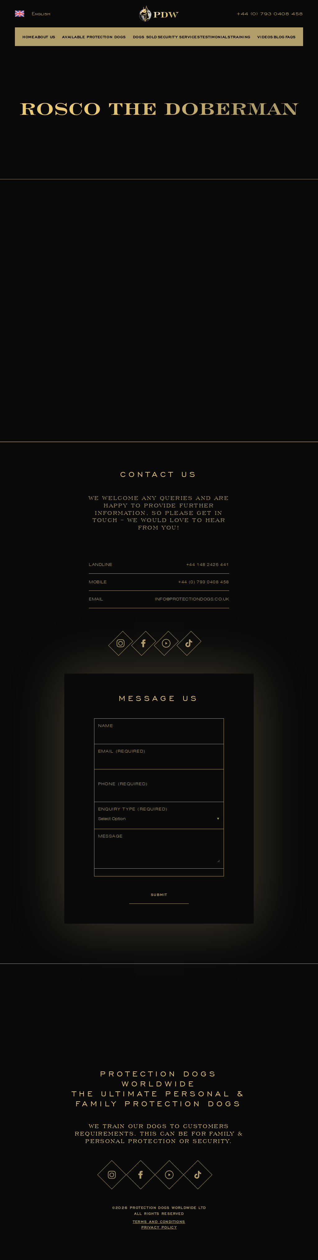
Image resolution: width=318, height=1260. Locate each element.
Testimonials (215, 37)
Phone (123, 783)
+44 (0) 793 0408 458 (270, 14)
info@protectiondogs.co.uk (192, 599)
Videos (265, 37)
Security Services (179, 37)
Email (122, 751)
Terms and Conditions (159, 1221)
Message (110, 836)
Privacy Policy (159, 1227)
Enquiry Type (133, 809)
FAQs (290, 37)
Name (105, 725)
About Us (45, 37)
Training (241, 37)
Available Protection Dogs (94, 37)
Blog (279, 37)
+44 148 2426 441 (207, 564)
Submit (159, 894)
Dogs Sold (145, 37)
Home (28, 37)
